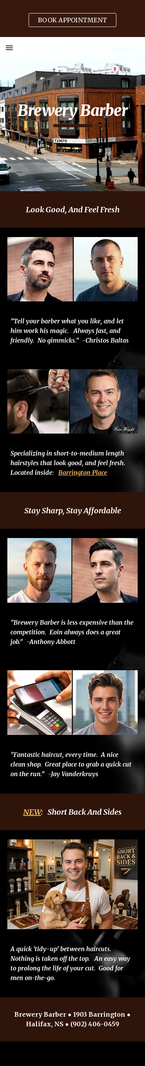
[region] (72, 18)
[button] (9, 47)
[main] (72, 114)
